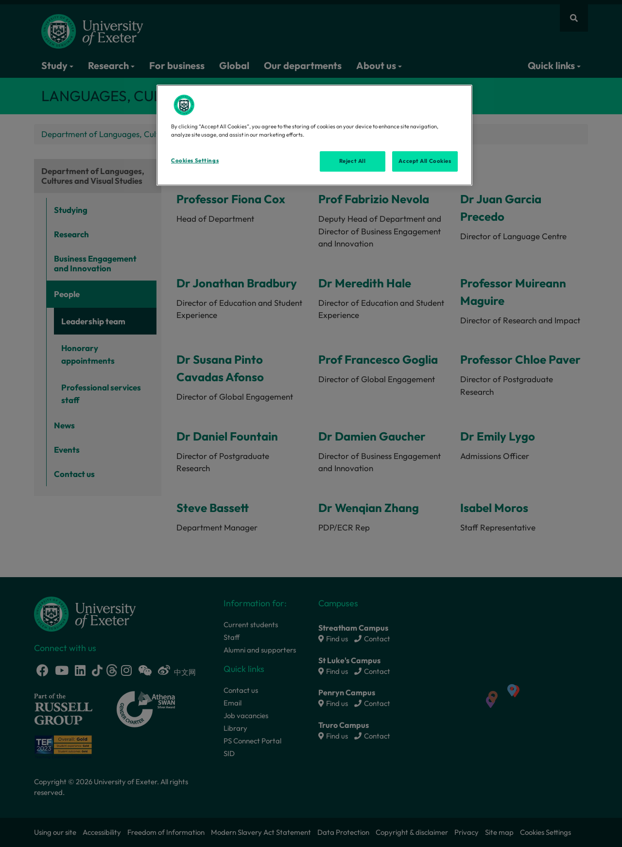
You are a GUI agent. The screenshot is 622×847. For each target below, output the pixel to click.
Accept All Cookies (424, 161)
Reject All (352, 161)
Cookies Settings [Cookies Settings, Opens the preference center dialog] (195, 160)
